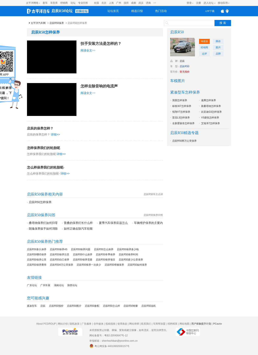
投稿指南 (110, 323)
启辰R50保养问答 (153, 215)
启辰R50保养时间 (128, 254)
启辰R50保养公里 (36, 259)
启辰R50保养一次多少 (89, 264)
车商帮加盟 (159, 323)
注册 (198, 2)
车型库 (54, 2)
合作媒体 (98, 323)
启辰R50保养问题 (80, 249)
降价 (218, 41)
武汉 (140, 2)
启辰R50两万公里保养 (184, 140)
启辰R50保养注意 (59, 254)
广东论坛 (32, 285)
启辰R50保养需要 (82, 259)
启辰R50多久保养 (36, 249)
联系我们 (146, 323)
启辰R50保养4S (58, 249)
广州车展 (45, 285)
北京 (103, 2)
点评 (204, 53)
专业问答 (83, 2)
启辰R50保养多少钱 (128, 249)
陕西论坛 (72, 285)
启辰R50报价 (56, 305)
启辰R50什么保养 (82, 254)
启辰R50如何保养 (137, 264)
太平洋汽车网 (38, 23)
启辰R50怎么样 (111, 305)
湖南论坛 (59, 285)
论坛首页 (113, 11)
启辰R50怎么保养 (103, 249)
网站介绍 (63, 323)
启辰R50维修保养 (114, 264)
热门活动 (161, 11)
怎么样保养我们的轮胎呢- (45, 167)
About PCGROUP (46, 323)
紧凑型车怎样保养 (185, 92)
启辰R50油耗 (148, 305)
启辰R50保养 (56, 23)
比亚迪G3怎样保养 (211, 111)
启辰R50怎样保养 (40, 202)
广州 (118, 2)
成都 (133, 2)
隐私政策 (75, 323)
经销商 (64, 2)
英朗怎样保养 (179, 100)
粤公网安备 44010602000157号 (109, 346)
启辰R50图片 (74, 305)
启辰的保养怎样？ (40, 128)
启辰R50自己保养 (59, 259)
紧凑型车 (32, 305)
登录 (189, 2)
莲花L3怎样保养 (181, 117)
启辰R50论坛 (62, 11)
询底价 (204, 41)
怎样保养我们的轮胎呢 (43, 148)
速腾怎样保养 (208, 100)
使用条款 (122, 323)
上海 (111, 2)
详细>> (55, 134)
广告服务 (86, 323)
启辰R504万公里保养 (61, 264)
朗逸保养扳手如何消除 (43, 228)
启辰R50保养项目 (105, 259)
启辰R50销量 (130, 305)
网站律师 (134, 323)
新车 (45, 2)
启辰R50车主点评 (153, 194)
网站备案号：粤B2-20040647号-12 (108, 335)
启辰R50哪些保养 (36, 254)
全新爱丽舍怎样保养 (183, 123)
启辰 (42, 305)
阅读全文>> (88, 50)
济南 (148, 2)
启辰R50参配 (92, 305)
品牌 (218, 53)
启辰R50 (177, 32)
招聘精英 (172, 323)
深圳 (126, 2)
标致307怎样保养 (181, 106)
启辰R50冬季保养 (105, 254)
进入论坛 (208, 2)
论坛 (72, 2)
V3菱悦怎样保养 (210, 117)
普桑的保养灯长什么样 (78, 222)
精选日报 (137, 11)
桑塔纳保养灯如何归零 (43, 222)
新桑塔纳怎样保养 (211, 106)
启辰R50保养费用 (36, 264)
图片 (218, 47)
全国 (96, 2)
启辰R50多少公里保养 (131, 259)
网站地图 (184, 323)
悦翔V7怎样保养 (181, 111)
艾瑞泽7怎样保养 (210, 123)
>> (154, 2)
